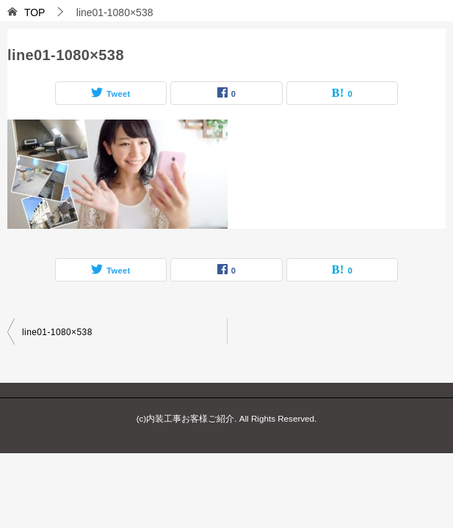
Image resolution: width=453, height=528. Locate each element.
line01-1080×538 (57, 332)
